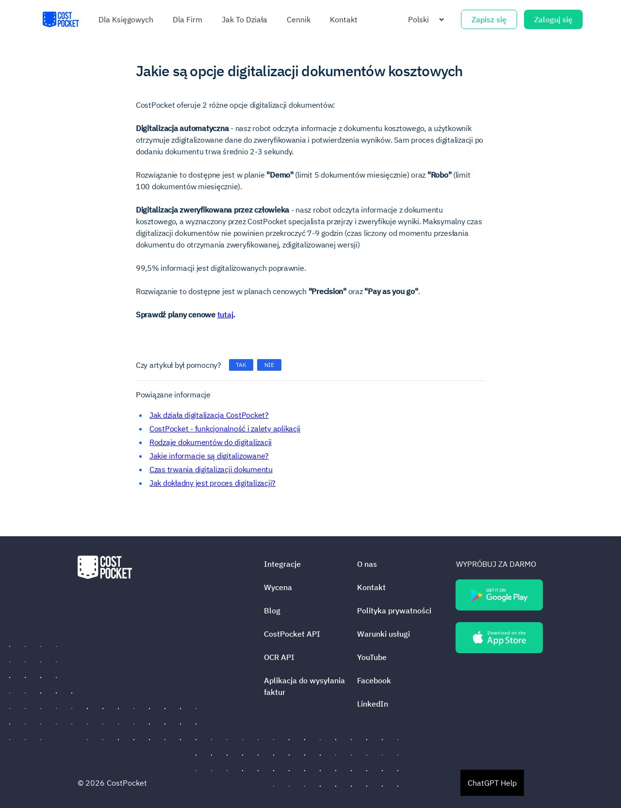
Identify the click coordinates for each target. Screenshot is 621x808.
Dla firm (187, 19)
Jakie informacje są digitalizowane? (209, 456)
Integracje (282, 564)
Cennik (298, 19)
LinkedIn (372, 704)
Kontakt (344, 19)
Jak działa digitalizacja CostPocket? (209, 415)
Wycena (278, 587)
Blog (272, 610)
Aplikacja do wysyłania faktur (304, 686)
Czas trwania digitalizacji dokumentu (211, 469)
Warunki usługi (383, 634)
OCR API (279, 657)
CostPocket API (292, 634)
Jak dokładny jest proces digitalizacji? (212, 483)
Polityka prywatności (394, 610)
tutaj (225, 314)
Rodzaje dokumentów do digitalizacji (210, 442)
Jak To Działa (244, 19)
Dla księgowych (125, 19)
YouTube (372, 657)
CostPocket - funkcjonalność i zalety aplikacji (224, 428)
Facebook (374, 680)
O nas (367, 564)
